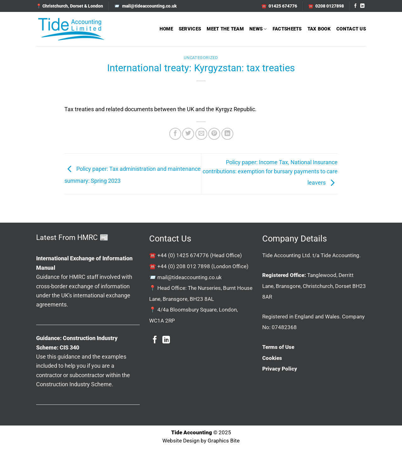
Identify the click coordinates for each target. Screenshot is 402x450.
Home (166, 29)
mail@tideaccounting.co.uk (189, 277)
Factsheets (287, 29)
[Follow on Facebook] (355, 6)
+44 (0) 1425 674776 (183, 255)
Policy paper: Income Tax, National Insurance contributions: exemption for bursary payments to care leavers (270, 172)
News (258, 29)
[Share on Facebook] (175, 134)
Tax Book (319, 29)
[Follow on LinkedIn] (362, 6)
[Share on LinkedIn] (227, 134)
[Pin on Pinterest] (214, 134)
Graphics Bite (224, 441)
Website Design (180, 441)
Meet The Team (225, 29)
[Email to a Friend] (201, 134)
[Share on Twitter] (188, 134)
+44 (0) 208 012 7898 (183, 266)
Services (190, 29)
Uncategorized (201, 57)
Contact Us (351, 29)
